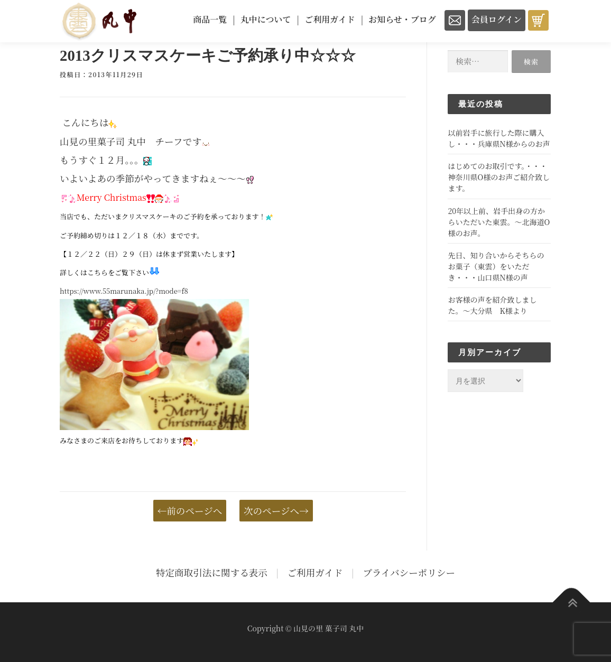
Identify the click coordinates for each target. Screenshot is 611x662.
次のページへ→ (276, 510)
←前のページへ (190, 510)
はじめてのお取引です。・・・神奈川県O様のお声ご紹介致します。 (499, 177)
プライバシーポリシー (409, 572)
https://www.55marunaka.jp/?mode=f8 (124, 291)
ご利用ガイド (315, 572)
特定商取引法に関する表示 (211, 572)
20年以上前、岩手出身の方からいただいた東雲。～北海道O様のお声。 (499, 222)
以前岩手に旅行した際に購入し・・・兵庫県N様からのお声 (499, 138)
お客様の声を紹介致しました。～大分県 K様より (492, 305)
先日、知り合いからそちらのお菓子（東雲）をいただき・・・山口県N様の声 (496, 266)
